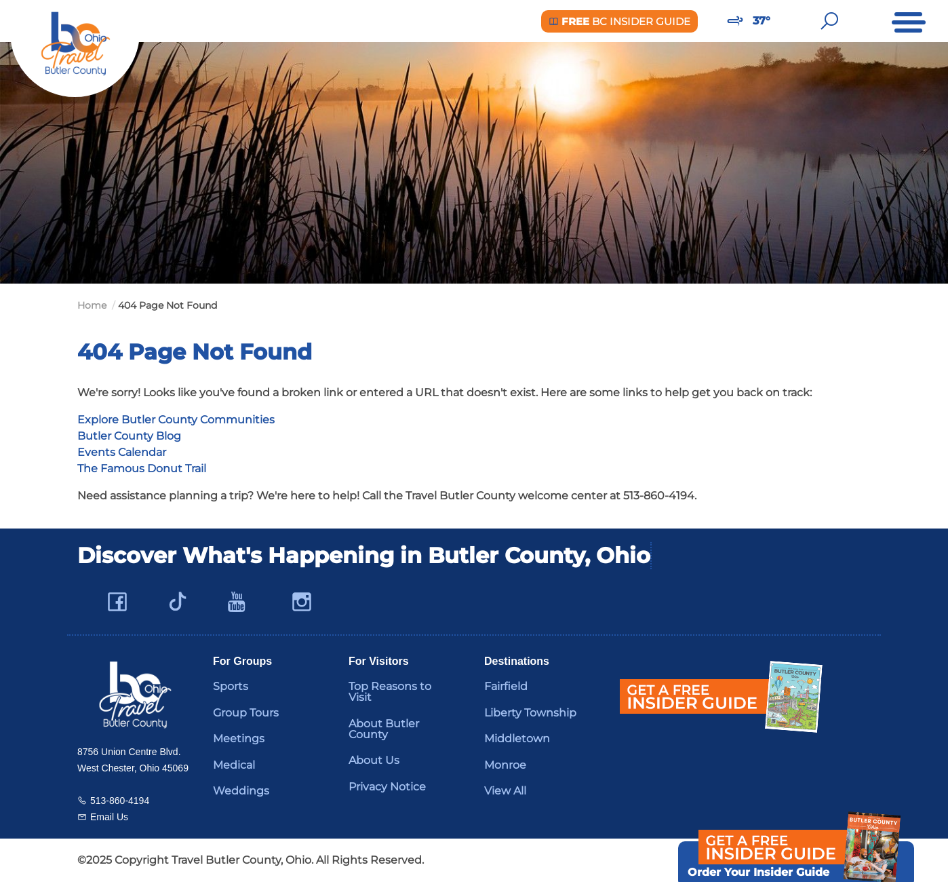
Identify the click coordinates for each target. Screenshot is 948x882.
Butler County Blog (129, 435)
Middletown (517, 738)
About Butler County (384, 729)
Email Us (109, 816)
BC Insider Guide (619, 21)
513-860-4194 (119, 800)
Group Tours (246, 712)
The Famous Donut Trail (141, 468)
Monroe (505, 765)
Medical (234, 765)
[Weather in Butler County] (735, 21)
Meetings (238, 738)
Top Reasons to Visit (390, 692)
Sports (230, 686)
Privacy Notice (387, 786)
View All (505, 790)
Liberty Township (530, 712)
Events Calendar (121, 452)
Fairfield (506, 686)
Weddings (241, 790)
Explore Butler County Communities (176, 419)
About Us (374, 760)
